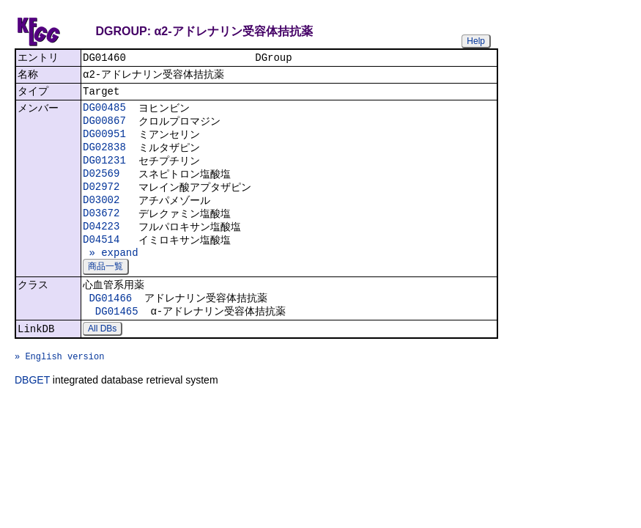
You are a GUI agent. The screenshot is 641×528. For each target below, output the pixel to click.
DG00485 (104, 113)
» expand (110, 275)
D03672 (101, 231)
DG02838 (104, 157)
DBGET (32, 416)
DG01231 (104, 172)
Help (476, 41)
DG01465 (116, 338)
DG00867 (104, 128)
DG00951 (104, 143)
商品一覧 (105, 290)
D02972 (101, 201)
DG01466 (110, 324)
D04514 (101, 260)
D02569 (101, 187)
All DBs (102, 358)
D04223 (101, 245)
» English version (59, 390)
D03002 (101, 216)
